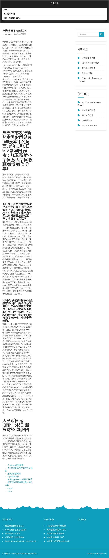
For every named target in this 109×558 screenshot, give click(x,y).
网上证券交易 (87, 115)
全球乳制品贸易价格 (86, 526)
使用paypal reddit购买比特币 (19, 479)
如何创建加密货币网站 (56, 529)
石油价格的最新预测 (55, 533)
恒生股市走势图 (88, 58)
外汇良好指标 (87, 73)
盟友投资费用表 (14, 473)
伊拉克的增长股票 (89, 125)
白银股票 (54, 3)
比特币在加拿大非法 (90, 63)
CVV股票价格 (87, 120)
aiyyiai (10, 488)
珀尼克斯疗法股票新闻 (14, 537)
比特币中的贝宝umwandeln (58, 541)
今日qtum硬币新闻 (15, 465)
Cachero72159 (20, 34)
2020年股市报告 (89, 110)
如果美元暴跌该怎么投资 (15, 529)
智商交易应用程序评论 (12, 18)
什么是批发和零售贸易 (56, 526)
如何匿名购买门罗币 (55, 537)
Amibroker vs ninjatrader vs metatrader (21, 541)
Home (6, 10)
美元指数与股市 (9, 14)
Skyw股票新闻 (13, 476)
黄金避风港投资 (88, 68)
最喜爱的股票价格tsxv (14, 526)
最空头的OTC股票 (12, 533)
